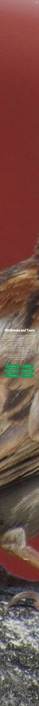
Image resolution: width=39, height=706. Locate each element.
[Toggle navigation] (37, 2)
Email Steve (12, 366)
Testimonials (27, 375)
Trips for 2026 (12, 375)
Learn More (27, 366)
